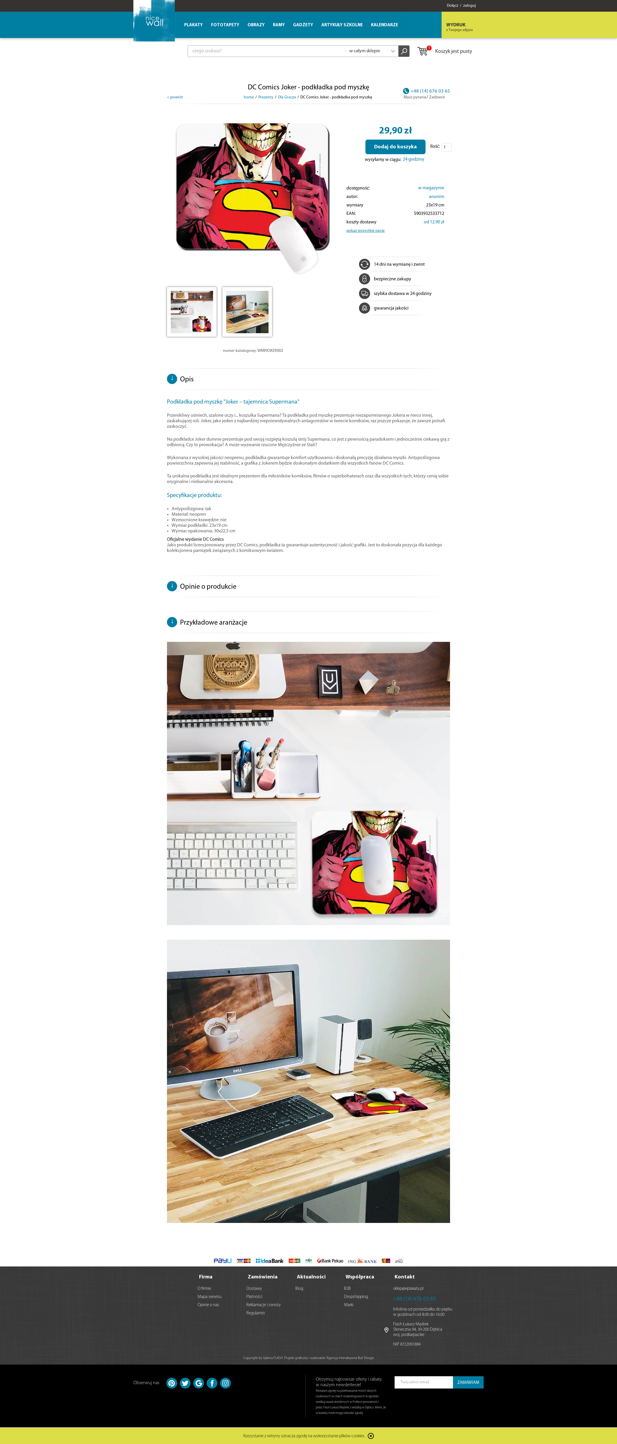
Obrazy (256, 25)
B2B (347, 1289)
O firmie (204, 1289)
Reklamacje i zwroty (263, 1305)
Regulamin (255, 1313)
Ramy (279, 25)
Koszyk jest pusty (444, 51)
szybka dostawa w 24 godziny (395, 293)
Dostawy (254, 1289)
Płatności (254, 1297)
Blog (299, 1289)
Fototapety (225, 25)
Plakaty (193, 25)
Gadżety (303, 25)
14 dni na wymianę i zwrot (392, 264)
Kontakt (405, 1277)
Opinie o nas (208, 1305)
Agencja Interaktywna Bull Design (350, 1358)
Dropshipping (356, 1297)
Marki (348, 1305)
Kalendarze (384, 25)
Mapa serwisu (210, 1297)
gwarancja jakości (384, 308)
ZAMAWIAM (468, 1383)
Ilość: (435, 146)
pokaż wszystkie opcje (365, 231)
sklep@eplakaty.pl (408, 1289)
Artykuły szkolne (342, 25)
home (249, 97)
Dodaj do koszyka (395, 147)
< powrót (175, 97)
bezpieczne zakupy (385, 279)
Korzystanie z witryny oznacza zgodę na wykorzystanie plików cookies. (304, 1436)
